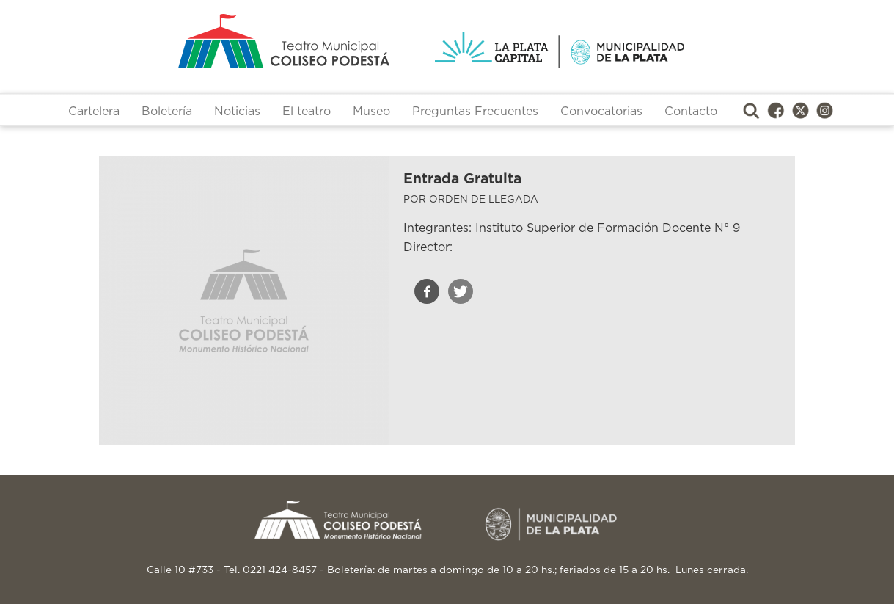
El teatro (306, 111)
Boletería (167, 111)
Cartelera (94, 111)
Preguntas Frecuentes (475, 111)
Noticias (237, 111)
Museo (371, 111)
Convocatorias (601, 111)
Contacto (690, 111)
